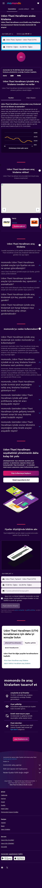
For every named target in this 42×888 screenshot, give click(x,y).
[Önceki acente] (4, 210)
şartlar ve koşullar (19, 610)
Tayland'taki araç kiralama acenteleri (24, 781)
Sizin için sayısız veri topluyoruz (22, 769)
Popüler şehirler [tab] (30, 643)
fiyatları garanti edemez (10, 759)
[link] (19, 226)
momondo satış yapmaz (22, 765)
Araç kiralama (8, 781)
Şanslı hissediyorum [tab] (12, 648)
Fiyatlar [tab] (11, 98)
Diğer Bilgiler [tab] (31, 98)
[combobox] (7, 34)
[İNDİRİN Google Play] (6, 858)
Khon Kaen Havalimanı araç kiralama (16, 660)
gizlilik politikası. (31, 610)
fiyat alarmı (14, 729)
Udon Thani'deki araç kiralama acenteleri (19, 782)
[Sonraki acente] (38, 210)
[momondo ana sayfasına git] (14, 3)
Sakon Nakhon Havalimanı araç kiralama (17, 663)
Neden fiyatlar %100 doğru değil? (22, 772)
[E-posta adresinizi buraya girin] (23, 590)
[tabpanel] (21, 128)
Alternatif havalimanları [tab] (13, 643)
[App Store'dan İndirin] (19, 858)
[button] (3, 3)
